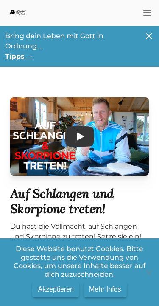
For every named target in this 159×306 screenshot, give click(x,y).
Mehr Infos (105, 289)
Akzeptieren (56, 289)
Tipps (19, 56)
